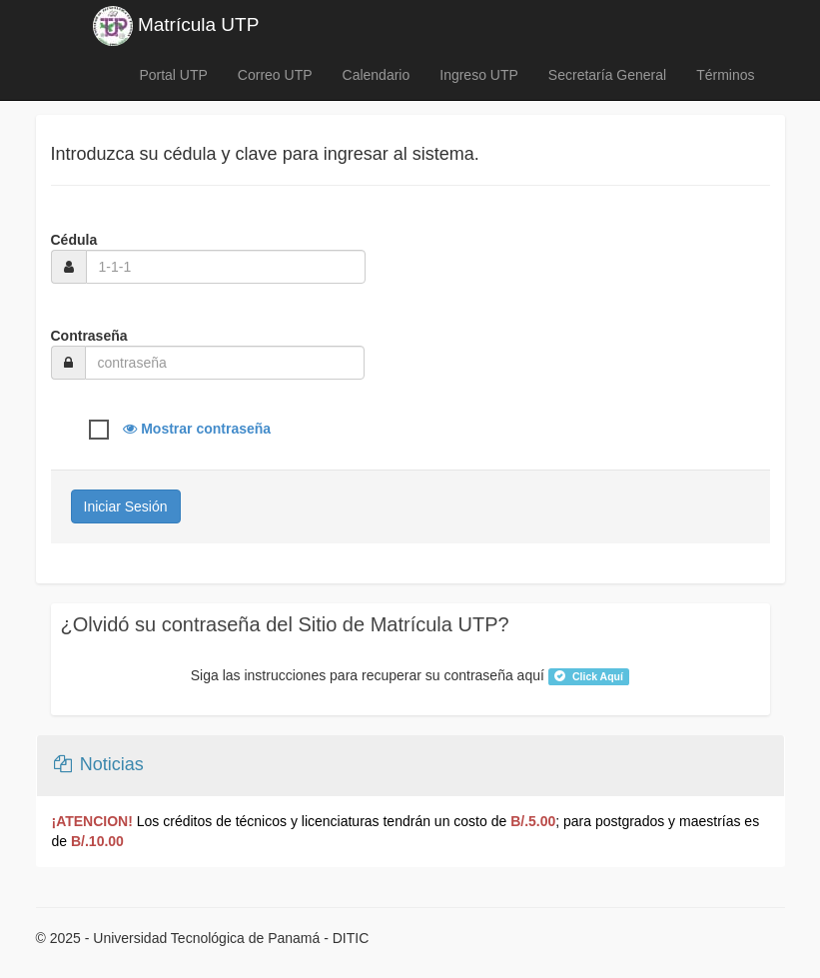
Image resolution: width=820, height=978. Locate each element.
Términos (725, 75)
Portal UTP (173, 75)
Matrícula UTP (176, 26)
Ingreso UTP (478, 75)
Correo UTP (275, 75)
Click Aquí (588, 676)
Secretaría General (607, 75)
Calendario (376, 75)
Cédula (74, 240)
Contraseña (89, 336)
